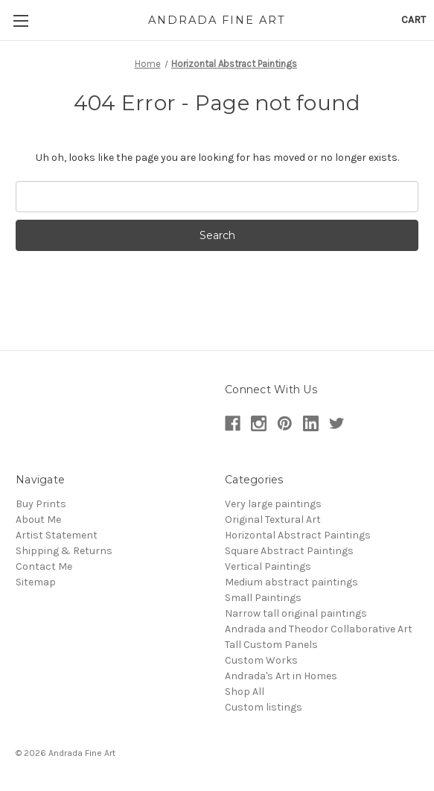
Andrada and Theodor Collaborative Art (318, 629)
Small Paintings (263, 597)
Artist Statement (57, 535)
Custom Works (261, 660)
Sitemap (36, 582)
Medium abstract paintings (291, 582)
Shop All (244, 691)
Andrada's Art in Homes (281, 676)
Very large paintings (273, 504)
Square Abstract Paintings (289, 550)
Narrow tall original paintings (296, 613)
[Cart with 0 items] (413, 19)
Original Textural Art (273, 519)
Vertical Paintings (268, 566)
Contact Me (44, 566)
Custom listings (263, 707)
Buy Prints (41, 504)
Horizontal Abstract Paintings (298, 535)
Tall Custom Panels (271, 644)
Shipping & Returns (64, 550)
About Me (38, 519)
